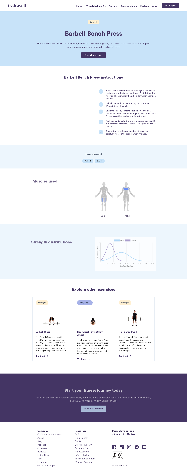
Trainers (113, 6)
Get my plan (170, 5)
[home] (17, 4)
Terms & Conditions (85, 458)
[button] (96, 6)
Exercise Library (129, 6)
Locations (42, 462)
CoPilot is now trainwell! (49, 434)
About (40, 438)
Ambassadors (82, 451)
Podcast (41, 444)
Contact (79, 441)
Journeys (42, 448)
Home (79, 6)
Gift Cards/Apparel (47, 465)
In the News (43, 455)
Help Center (81, 438)
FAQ (77, 434)
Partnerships (81, 448)
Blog (39, 441)
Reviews (144, 6)
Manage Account (84, 462)
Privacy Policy (82, 455)
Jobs (154, 6)
